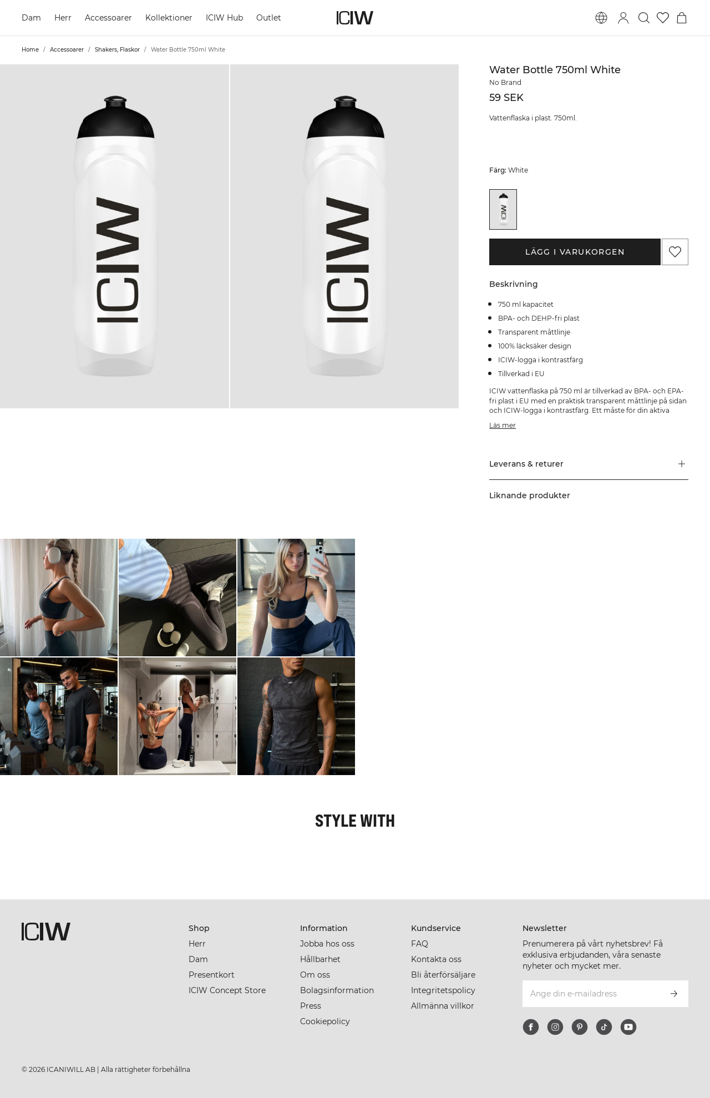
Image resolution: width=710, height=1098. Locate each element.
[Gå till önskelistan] (662, 17)
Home (30, 49)
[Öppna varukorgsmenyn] (681, 17)
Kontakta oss (436, 959)
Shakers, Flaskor (117, 49)
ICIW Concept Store (227, 990)
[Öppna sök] (644, 17)
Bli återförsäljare (443, 975)
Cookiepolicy (325, 1021)
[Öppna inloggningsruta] (623, 18)
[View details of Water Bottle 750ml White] (503, 209)
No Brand (505, 82)
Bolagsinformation (337, 990)
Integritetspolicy (443, 990)
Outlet (268, 18)
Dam (31, 18)
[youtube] (628, 1027)
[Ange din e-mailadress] (590, 993)
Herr (63, 18)
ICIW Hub (224, 18)
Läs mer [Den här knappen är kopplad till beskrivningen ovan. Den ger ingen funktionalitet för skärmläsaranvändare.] (502, 425)
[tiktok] (604, 1027)
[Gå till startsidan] (355, 17)
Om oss (315, 975)
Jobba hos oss (327, 944)
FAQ (419, 944)
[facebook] (531, 1027)
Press (310, 1006)
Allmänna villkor (442, 1006)
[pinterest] (580, 1027)
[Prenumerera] (674, 994)
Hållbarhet (320, 959)
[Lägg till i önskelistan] (675, 252)
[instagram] (555, 1027)
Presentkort (212, 975)
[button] (114, 236)
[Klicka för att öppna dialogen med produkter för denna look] (59, 597)
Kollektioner (168, 18)
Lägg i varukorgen (575, 252)
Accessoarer (108, 18)
